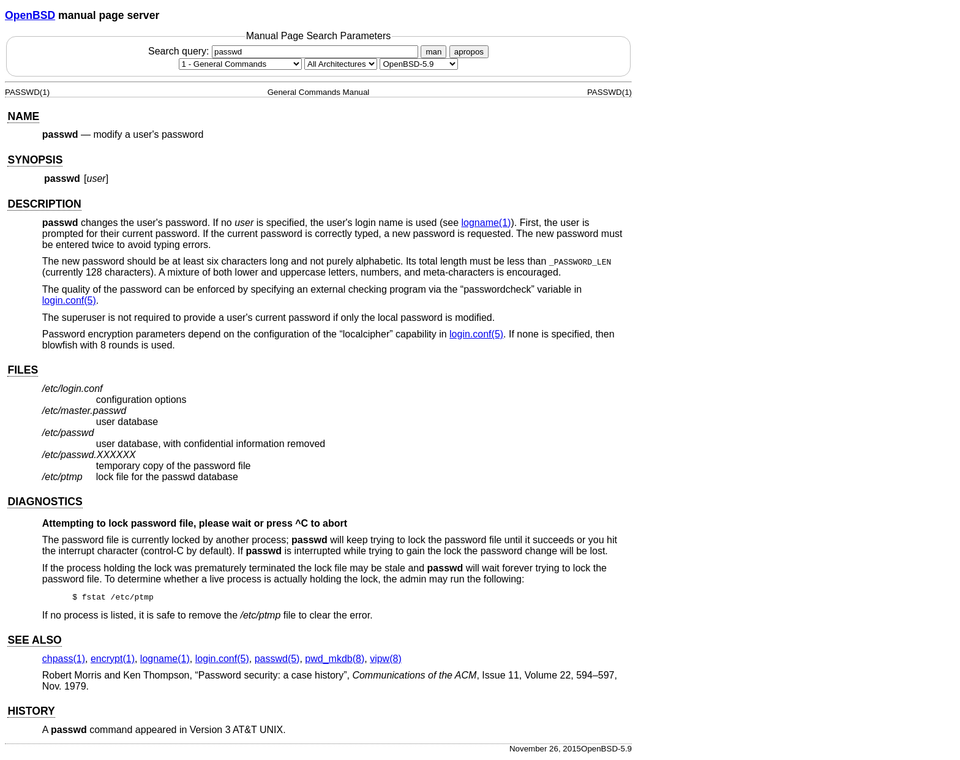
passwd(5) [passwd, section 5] (277, 660)
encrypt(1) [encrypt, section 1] (113, 660)
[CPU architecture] (340, 64)
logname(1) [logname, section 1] (486, 222)
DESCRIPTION (44, 204)
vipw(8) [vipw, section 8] (386, 660)
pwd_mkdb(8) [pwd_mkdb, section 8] (334, 660)
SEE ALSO (34, 642)
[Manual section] (240, 64)
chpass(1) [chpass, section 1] (63, 660)
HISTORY (30, 713)
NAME (23, 116)
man (433, 51)
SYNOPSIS (34, 160)
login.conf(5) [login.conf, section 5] (69, 300)
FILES (22, 370)
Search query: (284, 51)
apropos (469, 51)
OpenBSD (30, 15)
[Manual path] (419, 64)
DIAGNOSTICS (44, 501)
